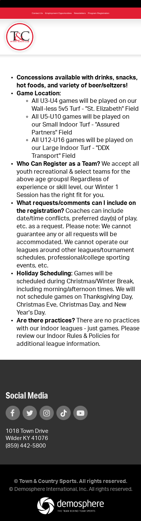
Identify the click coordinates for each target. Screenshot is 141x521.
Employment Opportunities (58, 13)
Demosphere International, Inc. (51, 489)
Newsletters (80, 13)
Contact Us (37, 13)
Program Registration (98, 13)
